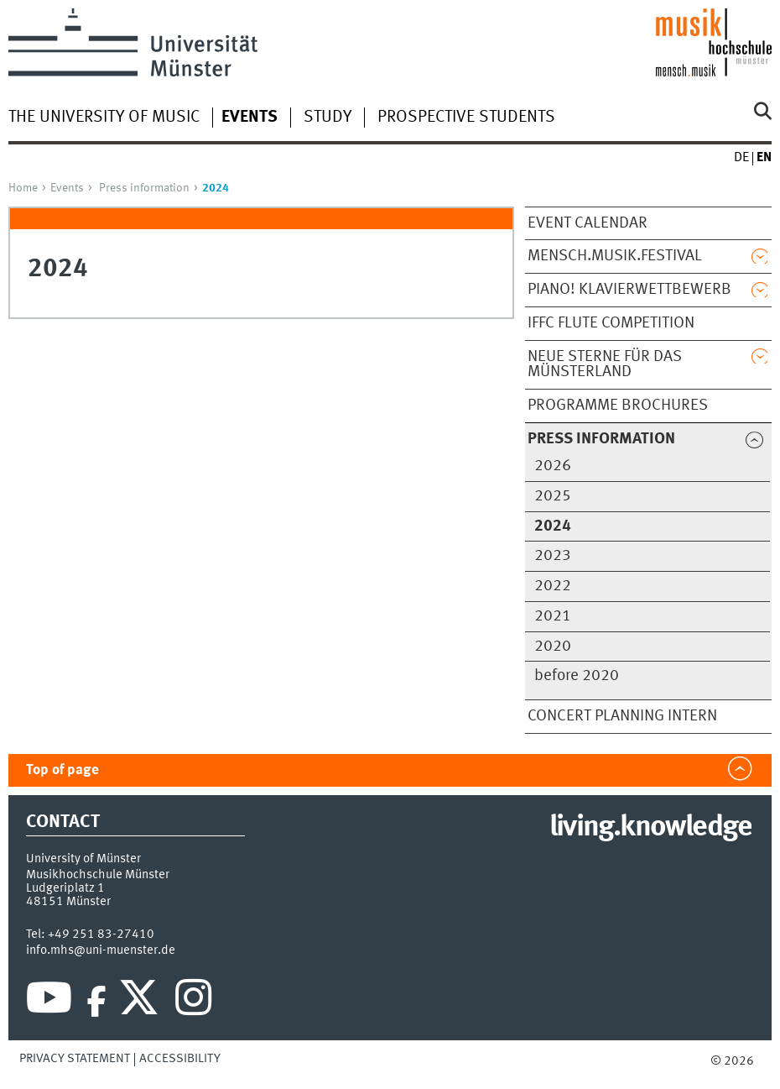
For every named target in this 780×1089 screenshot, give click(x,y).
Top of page (62, 770)
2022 (552, 586)
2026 (552, 466)
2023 (552, 555)
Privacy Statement (74, 1058)
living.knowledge (650, 828)
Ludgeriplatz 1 (65, 888)
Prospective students (466, 117)
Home (23, 188)
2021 (552, 616)
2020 (552, 646)
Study (327, 117)
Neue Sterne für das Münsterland (605, 364)
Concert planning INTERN (622, 716)
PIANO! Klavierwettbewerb (629, 289)
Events (67, 188)
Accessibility (180, 1058)
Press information (144, 188)
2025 (552, 496)
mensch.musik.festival (615, 256)
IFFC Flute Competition (611, 323)
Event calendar (587, 223)
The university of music (104, 117)
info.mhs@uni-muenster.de (100, 950)
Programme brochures (618, 405)
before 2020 (576, 675)
